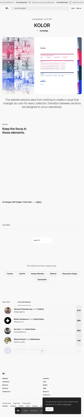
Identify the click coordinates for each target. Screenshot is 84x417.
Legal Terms (16, 403)
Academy (46, 378)
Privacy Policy (27, 403)
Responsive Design (69, 274)
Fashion (10, 274)
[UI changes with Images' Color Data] (42, 168)
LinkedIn (21, 406)
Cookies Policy (6, 403)
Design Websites (37, 274)
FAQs (44, 388)
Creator (26, 410)
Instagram (13, 406)
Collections (5, 381)
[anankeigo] (42, 30)
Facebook (35, 406)
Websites (5, 378)
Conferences (6, 391)
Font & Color (34, 410)
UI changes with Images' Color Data (17, 202)
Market (45, 385)
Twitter (28, 406)
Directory (5, 388)
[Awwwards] (7, 8)
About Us (46, 391)
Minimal (53, 274)
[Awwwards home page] (18, 411)
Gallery (39, 202)
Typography (42, 279)
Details (42, 410)
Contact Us (46, 395)
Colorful (22, 274)
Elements (5, 385)
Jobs (44, 381)
